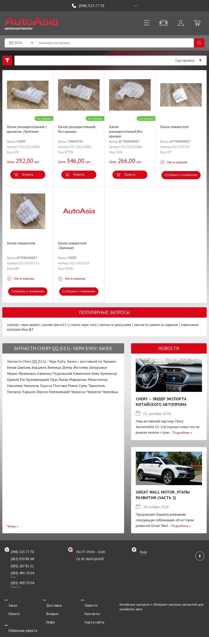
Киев (95, 373)
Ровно (73, 385)
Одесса (46, 385)
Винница (54, 367)
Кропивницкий (37, 379)
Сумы (83, 385)
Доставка (50, 604)
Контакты (88, 610)
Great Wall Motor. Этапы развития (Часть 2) (163, 494)
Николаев (15, 385)
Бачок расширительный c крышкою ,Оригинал (27, 129)
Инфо (47, 617)
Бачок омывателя (174, 126)
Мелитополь (98, 379)
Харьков (28, 391)
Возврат (49, 610)
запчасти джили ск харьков (156, 324)
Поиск (199, 42)
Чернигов (94, 391)
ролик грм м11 (54, 324)
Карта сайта (91, 617)
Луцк (53, 379)
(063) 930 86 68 (22, 559)
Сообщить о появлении (181, 175)
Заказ (9, 604)
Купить (27, 174)
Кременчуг (108, 373)
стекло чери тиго (83, 324)
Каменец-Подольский (54, 373)
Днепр (67, 367)
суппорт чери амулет (24, 324)
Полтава (60, 385)
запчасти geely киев (115, 324)
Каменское (82, 373)
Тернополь (96, 385)
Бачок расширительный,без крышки (126, 131)
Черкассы (78, 391)
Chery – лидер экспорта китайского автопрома (161, 401)
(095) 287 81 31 (22, 566)
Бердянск (39, 367)
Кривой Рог (16, 379)
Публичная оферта (19, 623)
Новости (87, 604)
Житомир (80, 367)
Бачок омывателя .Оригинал (72, 245)
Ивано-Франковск (21, 373)
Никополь (31, 385)
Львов (63, 379)
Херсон (42, 391)
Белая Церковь (19, 367)
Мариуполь (78, 379)
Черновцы (110, 391)
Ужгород (14, 391)
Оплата (10, 610)
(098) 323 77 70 (91, 5)
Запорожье (98, 367)
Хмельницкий (59, 391)
